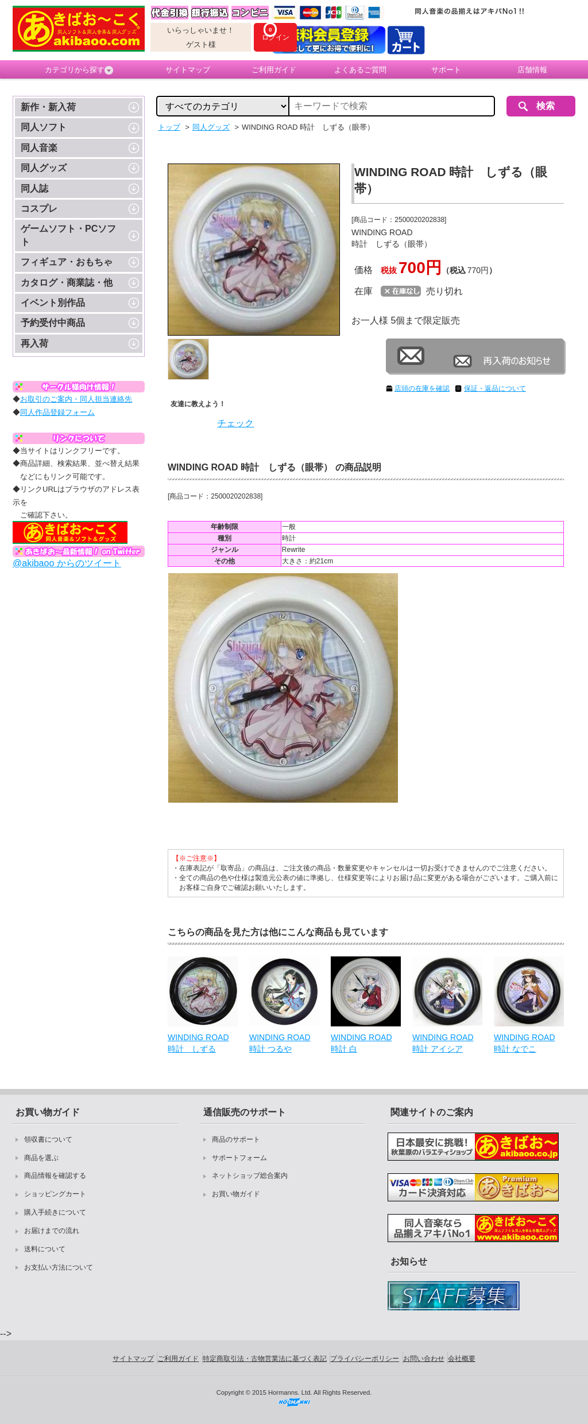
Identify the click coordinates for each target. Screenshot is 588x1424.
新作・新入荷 (48, 107)
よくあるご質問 (360, 69)
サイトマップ (187, 69)
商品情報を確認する (55, 1176)
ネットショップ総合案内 (250, 1176)
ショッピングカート (55, 1194)
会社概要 (461, 1358)
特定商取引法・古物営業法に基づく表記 (265, 1358)
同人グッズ (44, 168)
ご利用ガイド (274, 69)
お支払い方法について (58, 1267)
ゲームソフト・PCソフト (68, 235)
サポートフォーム (239, 1158)
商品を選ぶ (41, 1158)
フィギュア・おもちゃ (67, 262)
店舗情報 (532, 69)
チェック (235, 423)
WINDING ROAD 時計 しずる (198, 1043)
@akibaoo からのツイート (67, 563)
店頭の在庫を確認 (422, 388)
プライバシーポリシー (364, 1358)
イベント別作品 (53, 303)
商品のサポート (236, 1139)
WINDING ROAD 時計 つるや (280, 1043)
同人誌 (34, 188)
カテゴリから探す (79, 70)
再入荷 (34, 343)
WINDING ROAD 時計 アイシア (443, 1043)
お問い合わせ (423, 1358)
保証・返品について (495, 388)
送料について (44, 1249)
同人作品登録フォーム (57, 412)
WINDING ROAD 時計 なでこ (524, 1043)
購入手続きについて (55, 1212)
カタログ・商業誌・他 (67, 282)
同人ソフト (44, 127)
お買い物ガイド (236, 1194)
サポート (446, 69)
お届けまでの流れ (51, 1231)
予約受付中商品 (53, 323)
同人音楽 (39, 148)
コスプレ (39, 208)
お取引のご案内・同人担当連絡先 (76, 399)
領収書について (48, 1139)
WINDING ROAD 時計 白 (361, 1043)
